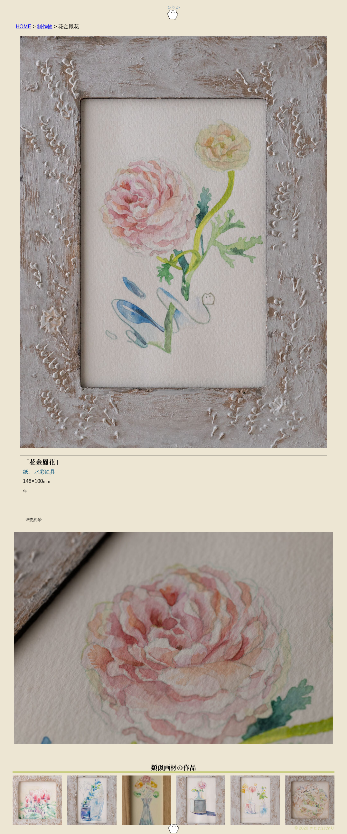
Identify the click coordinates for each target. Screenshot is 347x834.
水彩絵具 (44, 472)
